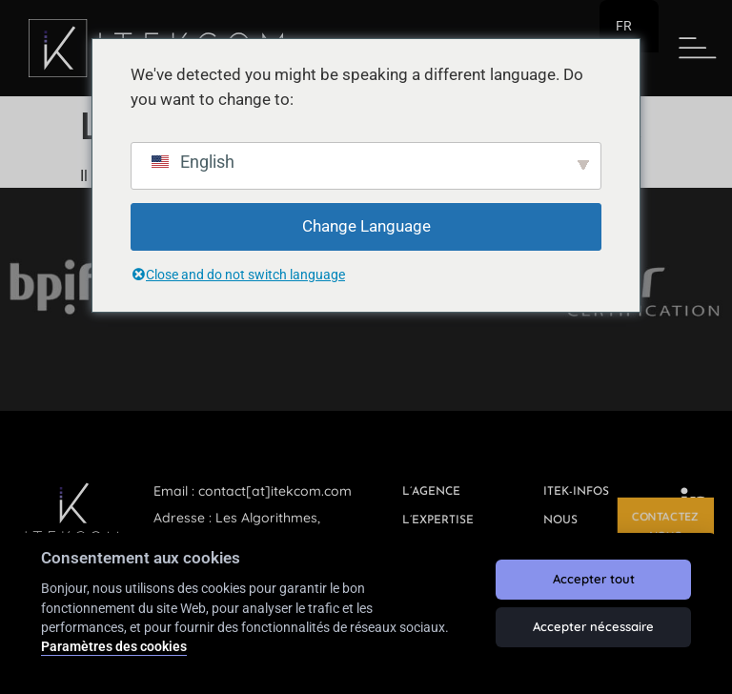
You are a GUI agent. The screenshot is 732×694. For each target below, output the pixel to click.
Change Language (366, 225)
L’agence (431, 492)
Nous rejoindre (576, 530)
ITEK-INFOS (576, 492)
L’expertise (438, 520)
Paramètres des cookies (114, 646)
